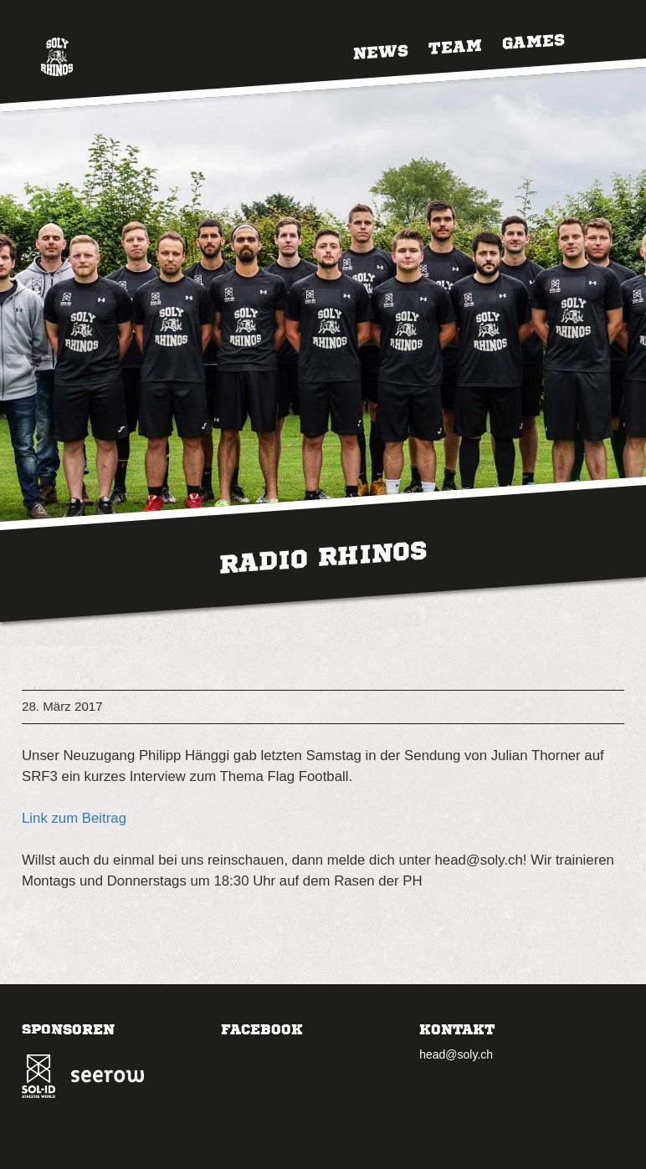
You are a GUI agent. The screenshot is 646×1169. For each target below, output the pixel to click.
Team (455, 45)
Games (533, 40)
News (380, 50)
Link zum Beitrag (74, 818)
